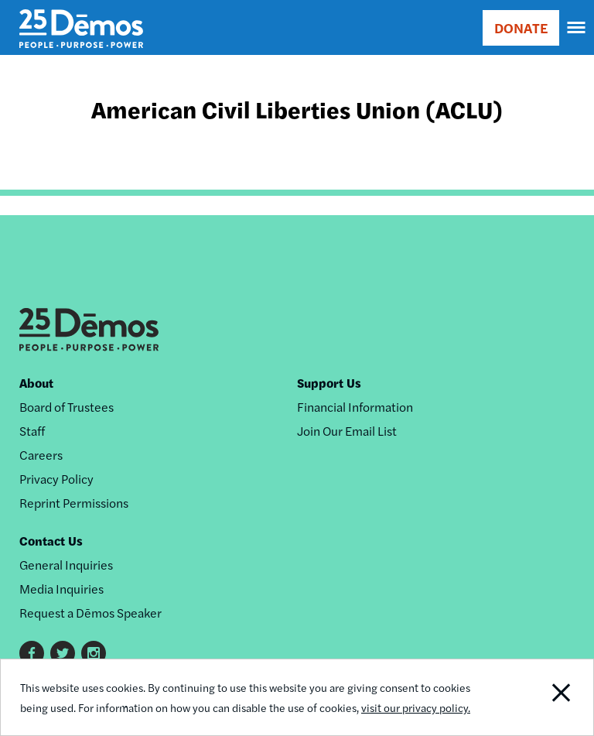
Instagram (93, 653)
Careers (41, 455)
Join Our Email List (347, 431)
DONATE (521, 27)
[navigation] (577, 28)
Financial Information (355, 407)
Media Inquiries (61, 588)
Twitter (62, 653)
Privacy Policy (56, 479)
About (36, 383)
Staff (32, 431)
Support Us (329, 383)
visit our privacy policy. (415, 707)
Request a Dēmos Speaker (90, 612)
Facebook (31, 653)
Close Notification (536, 697)
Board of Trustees (66, 407)
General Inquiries (66, 564)
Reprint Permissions (73, 503)
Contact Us (51, 540)
